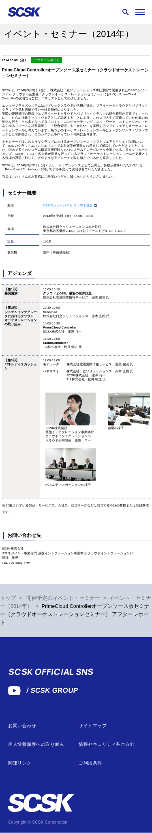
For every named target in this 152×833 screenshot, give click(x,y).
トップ (8, 598)
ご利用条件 (90, 763)
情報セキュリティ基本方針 (107, 744)
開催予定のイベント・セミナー (63, 598)
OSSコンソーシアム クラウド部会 (68, 205)
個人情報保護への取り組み (36, 744)
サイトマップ (93, 726)
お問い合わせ (22, 726)
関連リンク (20, 763)
